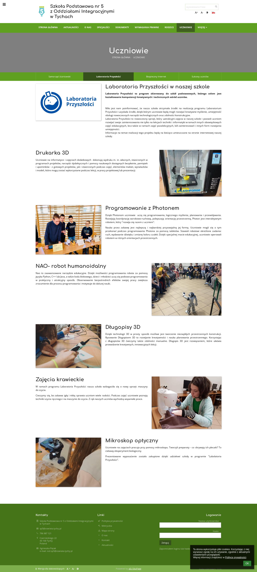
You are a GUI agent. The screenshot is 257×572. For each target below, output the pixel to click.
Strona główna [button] (48, 27)
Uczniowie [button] (186, 27)
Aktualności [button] (71, 27)
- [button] (202, 12)
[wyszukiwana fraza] (201, 7)
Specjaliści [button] (103, 27)
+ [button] (196, 12)
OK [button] (247, 563)
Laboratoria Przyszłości (108, 76)
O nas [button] (87, 27)
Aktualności (107, 545)
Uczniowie (139, 57)
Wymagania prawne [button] (147, 27)
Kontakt (106, 540)
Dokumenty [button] (122, 27)
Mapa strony (108, 530)
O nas (104, 535)
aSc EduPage (135, 568)
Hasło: (216, 531)
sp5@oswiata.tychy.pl (50, 528)
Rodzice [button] (169, 27)
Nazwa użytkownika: (209, 521)
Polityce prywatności (235, 557)
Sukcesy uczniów (200, 76)
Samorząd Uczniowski (59, 76)
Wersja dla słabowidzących (50, 568)
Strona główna (121, 57)
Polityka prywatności (112, 521)
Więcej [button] (203, 27)
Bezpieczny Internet (156, 76)
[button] (213, 12)
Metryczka (107, 525)
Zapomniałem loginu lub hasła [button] (174, 548)
